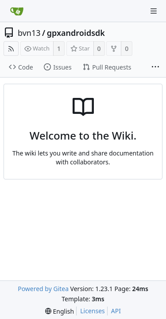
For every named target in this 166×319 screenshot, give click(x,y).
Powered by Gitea (43, 288)
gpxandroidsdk (76, 32)
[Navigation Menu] (154, 11)
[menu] (59, 311)
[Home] (16, 11)
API (116, 311)
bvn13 (29, 32)
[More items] (155, 67)
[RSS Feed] (11, 48)
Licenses (92, 311)
